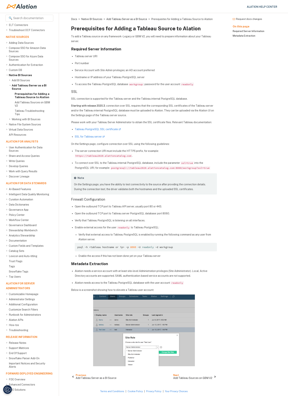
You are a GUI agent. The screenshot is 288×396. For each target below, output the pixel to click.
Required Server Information (248, 31)
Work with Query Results (23, 171)
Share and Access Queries (24, 156)
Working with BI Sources (26, 119)
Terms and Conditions (112, 391)
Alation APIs (16, 320)
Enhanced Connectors (22, 384)
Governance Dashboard (23, 225)
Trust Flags (15, 261)
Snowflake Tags (18, 271)
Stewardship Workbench (23, 230)
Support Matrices (19, 348)
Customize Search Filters (23, 309)
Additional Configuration (23, 304)
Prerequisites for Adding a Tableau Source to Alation (32, 95)
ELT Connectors (18, 25)
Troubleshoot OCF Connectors (27, 30)
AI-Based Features (20, 189)
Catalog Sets (16, 251)
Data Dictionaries (19, 204)
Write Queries (17, 161)
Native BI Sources (20, 75)
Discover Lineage (19, 176)
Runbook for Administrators (25, 314)
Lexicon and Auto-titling (23, 256)
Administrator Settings (22, 299)
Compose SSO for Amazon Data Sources (27, 49)
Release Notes (17, 343)
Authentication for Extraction (26, 65)
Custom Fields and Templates (26, 245)
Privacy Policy (153, 391)
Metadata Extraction (244, 35)
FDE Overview (17, 379)
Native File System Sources (25, 124)
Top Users (15, 276)
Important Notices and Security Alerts (27, 365)
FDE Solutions (17, 389)
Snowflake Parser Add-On (24, 358)
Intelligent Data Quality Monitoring (29, 194)
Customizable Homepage (23, 294)
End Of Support (18, 353)
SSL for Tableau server (88, 136)
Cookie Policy (135, 391)
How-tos (14, 325)
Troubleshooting (18, 330)
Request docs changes (247, 19)
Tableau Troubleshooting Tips (29, 112)
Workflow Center (19, 220)
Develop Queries (18, 166)
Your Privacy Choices (176, 391)
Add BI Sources (21, 80)
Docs (74, 19)
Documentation (18, 240)
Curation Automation (21, 199)
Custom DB (15, 70)
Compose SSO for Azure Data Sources (26, 58)
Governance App (18, 209)
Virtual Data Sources (21, 129)
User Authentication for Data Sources (25, 149)
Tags (12, 266)
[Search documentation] (29, 18)
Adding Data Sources (21, 42)
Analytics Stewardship (22, 235)
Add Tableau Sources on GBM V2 (32, 104)
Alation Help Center (262, 6)
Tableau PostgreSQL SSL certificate (96, 129)
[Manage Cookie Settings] (6, 389)
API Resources (17, 134)
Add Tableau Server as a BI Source (29, 87)
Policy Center (17, 215)
